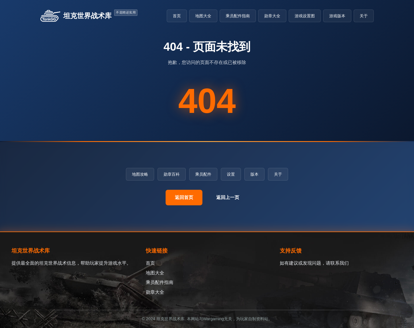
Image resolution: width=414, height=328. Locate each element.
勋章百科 (172, 174)
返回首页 (184, 197)
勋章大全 (272, 16)
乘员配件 (203, 174)
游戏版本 (337, 16)
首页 (177, 16)
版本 (254, 174)
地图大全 (203, 16)
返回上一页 (227, 197)
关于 (364, 16)
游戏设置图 (305, 16)
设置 (231, 174)
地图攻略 (140, 174)
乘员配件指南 (238, 16)
